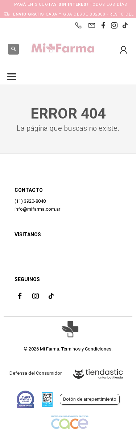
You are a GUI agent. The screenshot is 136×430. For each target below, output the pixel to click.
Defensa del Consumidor (35, 373)
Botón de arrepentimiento (89, 399)
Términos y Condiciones (86, 349)
